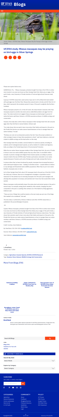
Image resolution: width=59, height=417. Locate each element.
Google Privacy (42, 401)
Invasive (9, 257)
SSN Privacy (41, 399)
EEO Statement (42, 405)
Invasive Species (21, 255)
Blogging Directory (26, 401)
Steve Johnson (16, 257)
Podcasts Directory (26, 403)
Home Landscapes (9, 401)
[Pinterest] (9, 387)
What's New (24, 407)
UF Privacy (41, 397)
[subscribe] (23, 383)
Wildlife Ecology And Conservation (32, 257)
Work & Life (7, 403)
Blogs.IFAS (7, 344)
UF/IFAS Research (37, 255)
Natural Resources (9, 399)
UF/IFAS (29, 255)
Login (22, 409)
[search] (50, 338)
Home (5, 41)
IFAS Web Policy (42, 403)
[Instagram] (20, 387)
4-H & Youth (7, 405)
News (10, 41)
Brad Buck (7, 320)
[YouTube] (13, 387)
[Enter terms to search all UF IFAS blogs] (24, 338)
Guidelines (24, 405)
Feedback (23, 399)
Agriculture (12, 255)
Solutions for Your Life (10, 346)
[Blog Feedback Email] (17, 387)
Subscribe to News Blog (15, 354)
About (22, 397)
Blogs (20, 4)
